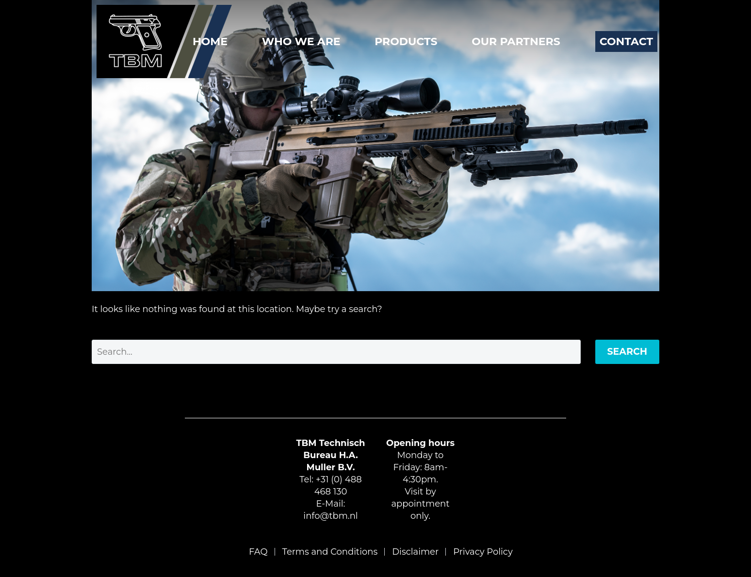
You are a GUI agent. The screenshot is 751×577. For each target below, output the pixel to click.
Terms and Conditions (330, 551)
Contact (626, 41)
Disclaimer (415, 551)
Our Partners (516, 41)
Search (627, 351)
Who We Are (301, 41)
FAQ (258, 551)
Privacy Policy (482, 551)
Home (210, 41)
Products (406, 41)
